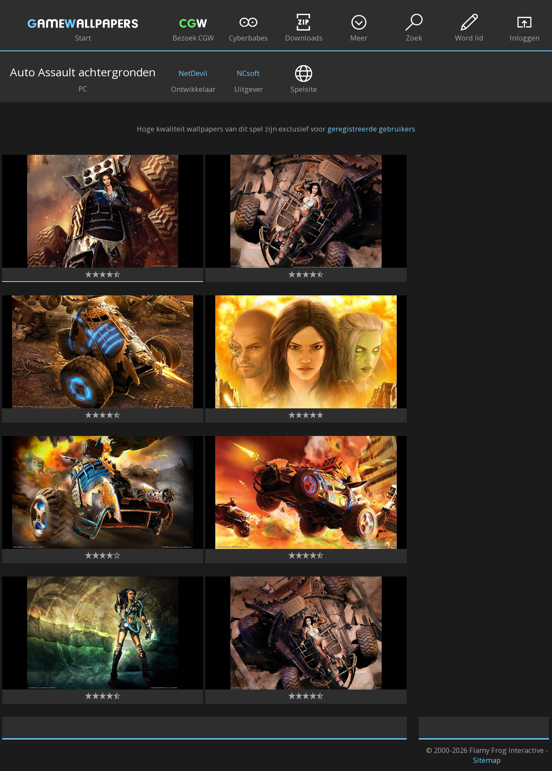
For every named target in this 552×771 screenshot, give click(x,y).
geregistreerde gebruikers (371, 129)
